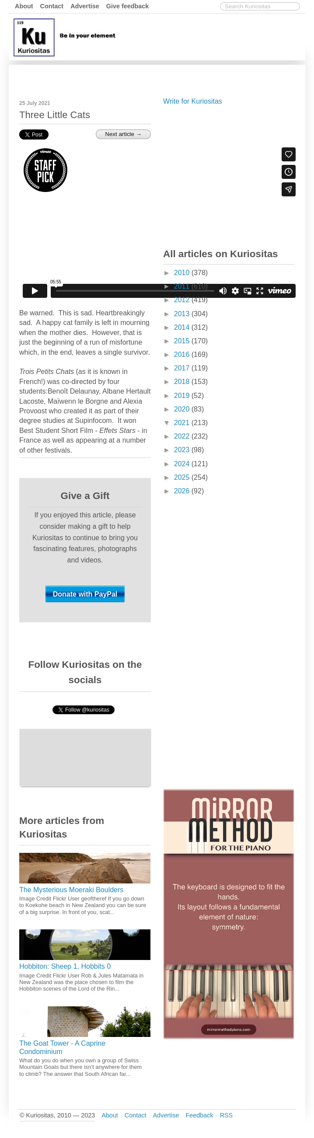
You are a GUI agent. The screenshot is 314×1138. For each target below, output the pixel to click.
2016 (183, 354)
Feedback (199, 1115)
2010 (183, 272)
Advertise (84, 6)
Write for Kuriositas (192, 101)
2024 (183, 464)
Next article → (123, 134)
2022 (183, 436)
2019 (183, 395)
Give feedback (127, 6)
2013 (183, 314)
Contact (52, 6)
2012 (183, 300)
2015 (183, 341)
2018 (183, 381)
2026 (183, 491)
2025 (183, 477)
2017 (183, 368)
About (24, 6)
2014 (183, 327)
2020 (183, 409)
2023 (183, 450)
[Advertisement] (228, 175)
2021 (183, 422)
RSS (226, 1115)
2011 (183, 286)
